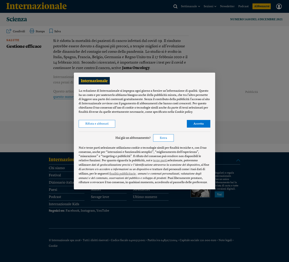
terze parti (160, 160)
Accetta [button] (198, 123)
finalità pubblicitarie (122, 173)
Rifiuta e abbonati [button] (97, 123)
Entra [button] (163, 138)
